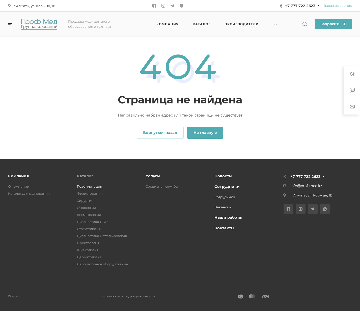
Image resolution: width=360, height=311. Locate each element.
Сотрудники (227, 186)
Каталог (85, 176)
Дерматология (89, 257)
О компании (18, 186)
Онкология (86, 208)
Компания (18, 176)
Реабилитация (89, 186)
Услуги (153, 176)
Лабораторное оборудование (102, 264)
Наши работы (228, 217)
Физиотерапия (90, 193)
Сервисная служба (162, 186)
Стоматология (89, 229)
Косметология (89, 215)
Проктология (88, 243)
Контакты (224, 227)
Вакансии (223, 207)
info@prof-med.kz (306, 186)
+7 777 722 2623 (300, 5)
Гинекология (88, 250)
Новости (223, 176)
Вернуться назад (160, 132)
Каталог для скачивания (29, 193)
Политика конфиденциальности (127, 296)
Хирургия (85, 201)
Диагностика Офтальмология (102, 236)
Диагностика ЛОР (92, 222)
